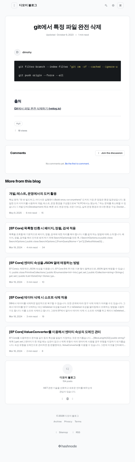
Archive (58, 422)
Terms (78, 422)
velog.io (54, 108)
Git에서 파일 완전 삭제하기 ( (32, 108)
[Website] (67, 399)
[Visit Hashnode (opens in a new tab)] (67, 446)
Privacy (68, 422)
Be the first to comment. (77, 164)
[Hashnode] (72, 399)
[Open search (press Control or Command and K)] (106, 5)
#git (18, 124)
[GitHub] (62, 399)
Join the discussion (110, 153)
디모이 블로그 (28, 5)
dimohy (26, 52)
